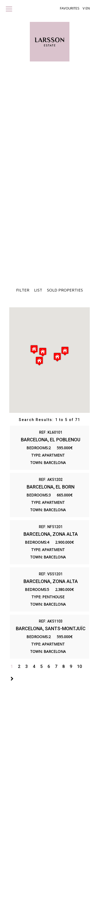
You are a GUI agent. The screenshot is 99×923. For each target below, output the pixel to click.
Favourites (69, 8)
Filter (22, 290)
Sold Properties (65, 290)
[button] (65, 351)
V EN (86, 8)
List (38, 290)
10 (79, 666)
